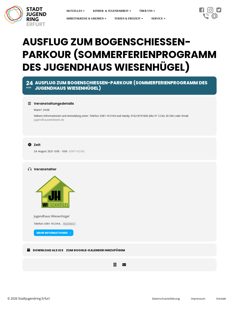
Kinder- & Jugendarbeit (112, 11)
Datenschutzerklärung (166, 298)
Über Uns (147, 11)
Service (158, 18)
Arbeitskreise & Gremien (86, 18)
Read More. (69, 223)
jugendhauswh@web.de (49, 119)
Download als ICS (48, 250)
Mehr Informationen (54, 232)
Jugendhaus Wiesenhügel (51, 216)
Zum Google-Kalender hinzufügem (95, 250)
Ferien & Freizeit (129, 18)
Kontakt (221, 298)
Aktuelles (76, 11)
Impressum (198, 298)
